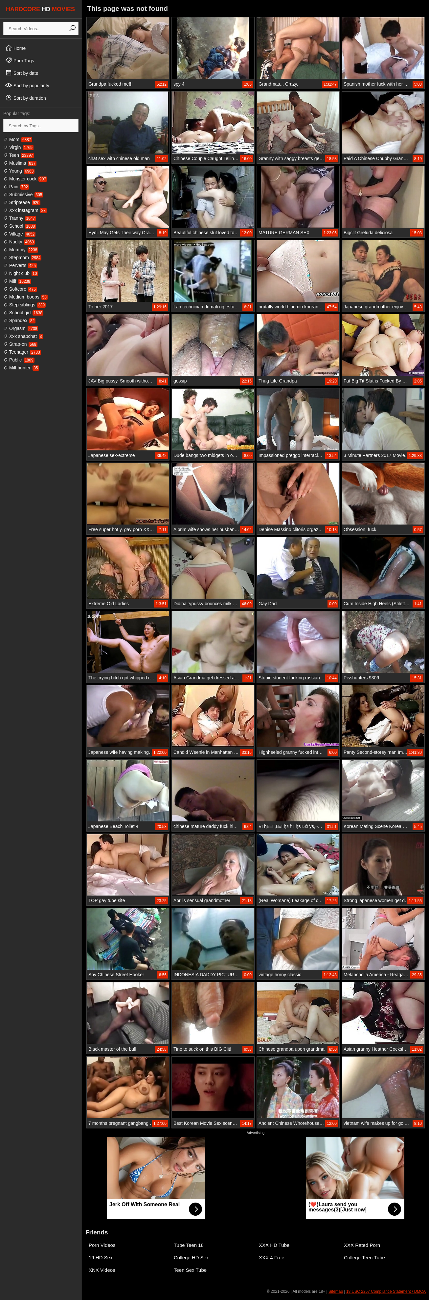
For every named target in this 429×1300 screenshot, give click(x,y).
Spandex (19, 320)
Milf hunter (21, 367)
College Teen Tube (364, 1257)
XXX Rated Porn (362, 1245)
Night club (20, 273)
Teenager (22, 352)
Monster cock (25, 178)
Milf (17, 281)
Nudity (19, 241)
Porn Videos (102, 1245)
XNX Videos (102, 1270)
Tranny (19, 218)
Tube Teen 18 (189, 1245)
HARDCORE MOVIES (40, 9)
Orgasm (20, 328)
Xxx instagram (25, 210)
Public (18, 359)
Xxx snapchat (23, 336)
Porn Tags (19, 60)
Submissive (23, 194)
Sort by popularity (27, 85)
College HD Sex (191, 1257)
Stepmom (22, 257)
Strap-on (20, 344)
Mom (17, 139)
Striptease (21, 202)
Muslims (19, 163)
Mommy (20, 249)
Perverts (20, 265)
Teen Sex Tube (190, 1270)
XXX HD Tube (274, 1245)
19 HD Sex (101, 1257)
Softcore (20, 289)
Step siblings (24, 304)
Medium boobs (25, 296)
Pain (16, 186)
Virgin (18, 147)
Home (15, 48)
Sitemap (335, 1291)
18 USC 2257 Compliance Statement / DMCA (386, 1291)
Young (18, 171)
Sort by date (21, 72)
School (19, 226)
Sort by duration (25, 97)
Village (19, 234)
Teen (18, 155)
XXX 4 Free (271, 1257)
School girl (23, 312)
